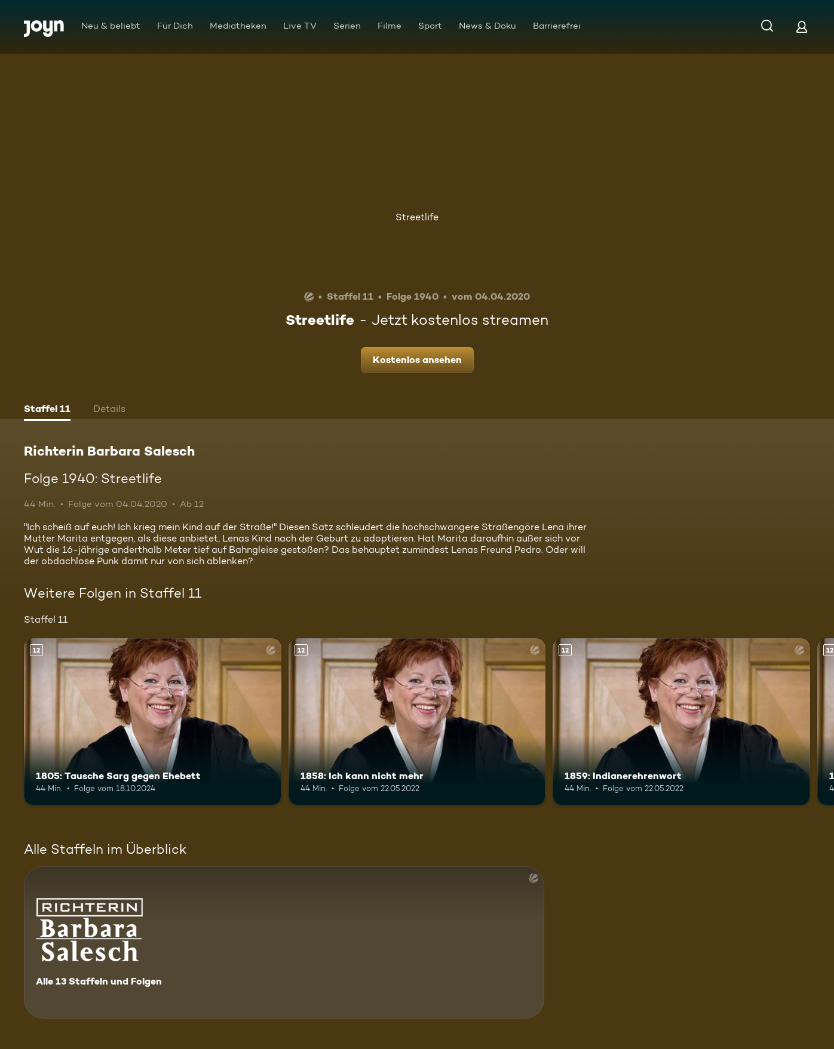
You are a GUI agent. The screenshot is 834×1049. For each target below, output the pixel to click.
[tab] (47, 410)
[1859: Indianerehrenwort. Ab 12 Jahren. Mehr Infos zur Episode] (681, 721)
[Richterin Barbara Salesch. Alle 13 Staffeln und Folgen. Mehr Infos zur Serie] (284, 942)
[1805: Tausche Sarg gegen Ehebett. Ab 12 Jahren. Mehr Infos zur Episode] (152, 721)
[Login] (801, 26)
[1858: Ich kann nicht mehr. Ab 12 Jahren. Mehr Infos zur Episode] (417, 721)
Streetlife (417, 217)
